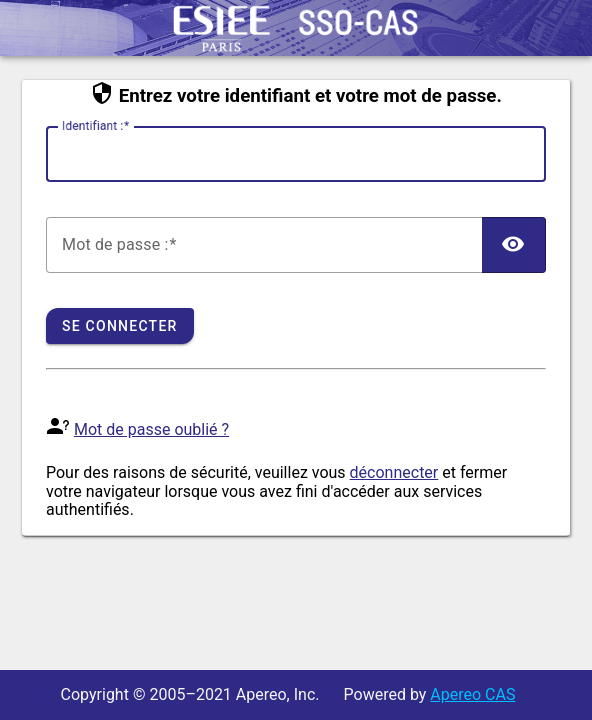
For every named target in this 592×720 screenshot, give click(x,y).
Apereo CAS (472, 694)
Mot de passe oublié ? (151, 429)
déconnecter (394, 472)
